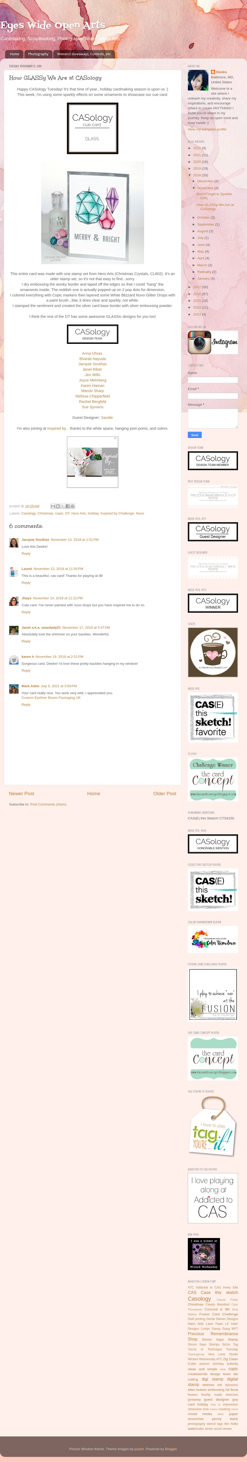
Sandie (107, 418)
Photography (38, 54)
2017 (197, 287)
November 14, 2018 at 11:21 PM (58, 598)
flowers (193, 1395)
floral (234, 1390)
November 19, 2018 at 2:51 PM (59, 657)
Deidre (221, 72)
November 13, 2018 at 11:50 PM (58, 569)
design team (220, 1374)
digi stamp (212, 1379)
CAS (192, 1292)
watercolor (196, 1429)
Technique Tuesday (223, 1349)
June (201, 245)
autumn (204, 1364)
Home (14, 54)
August (203, 231)
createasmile (198, 1374)
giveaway (194, 1399)
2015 (197, 301)
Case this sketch (219, 1292)
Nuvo (140, 513)
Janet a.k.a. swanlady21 (41, 627)
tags (220, 1424)
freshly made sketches (219, 1395)
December (205, 181)
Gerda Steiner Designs (222, 1319)
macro (213, 1409)
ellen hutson (197, 1390)
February (204, 272)
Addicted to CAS (208, 1287)
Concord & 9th (217, 1309)
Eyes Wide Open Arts (52, 26)
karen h (28, 657)
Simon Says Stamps (203, 1344)
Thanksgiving (196, 1354)
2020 (197, 162)
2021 (197, 155)
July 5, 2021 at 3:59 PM (59, 686)
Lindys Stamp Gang (215, 1329)
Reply (26, 553)
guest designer (216, 1399)
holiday (93, 513)
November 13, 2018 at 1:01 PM (75, 540)
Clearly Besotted (218, 1304)
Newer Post (21, 793)
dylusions (231, 1385)
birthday (218, 1364)
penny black (225, 1419)
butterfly (232, 1364)
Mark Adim (30, 686)
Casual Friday (227, 1299)
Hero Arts (78, 513)
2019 (197, 168)
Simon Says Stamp (220, 1339)
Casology (28, 513)
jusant (139, 1449)
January (204, 278)
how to (215, 1404)
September (206, 224)
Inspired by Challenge (117, 513)
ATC (191, 1287)
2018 (197, 175)
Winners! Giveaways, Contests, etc (84, 54)
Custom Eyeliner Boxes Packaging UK (51, 698)
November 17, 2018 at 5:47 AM (86, 627)
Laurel (27, 569)
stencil (211, 1424)
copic (59, 513)
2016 (197, 294)
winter (209, 1429)
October (204, 217)
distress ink (212, 1385)
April (201, 258)
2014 (197, 307)
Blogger (171, 1449)
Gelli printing (196, 1319)
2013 (197, 314)
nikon (220, 1414)
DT (67, 513)
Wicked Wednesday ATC (205, 1359)
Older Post (164, 793)
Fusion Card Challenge (218, 1314)
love (206, 1409)
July (201, 238)
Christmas (45, 513)
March (202, 265)
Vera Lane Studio (223, 1354)
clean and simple (202, 1369)
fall (228, 1390)
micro (234, 1409)
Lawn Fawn (214, 1324)
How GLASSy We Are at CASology (215, 207)
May (201, 251)
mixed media (200, 1414)
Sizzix (226, 1344)
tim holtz (231, 1424)
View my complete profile (207, 129)
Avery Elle (230, 1287)
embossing (216, 1390)
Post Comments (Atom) (48, 804)
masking (224, 1409)
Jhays (26, 598)
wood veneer (223, 1429)
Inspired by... (58, 428)
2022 (197, 148)
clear (223, 1369)
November (205, 188)
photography (196, 1424)
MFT (235, 1329)
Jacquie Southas (35, 540)
